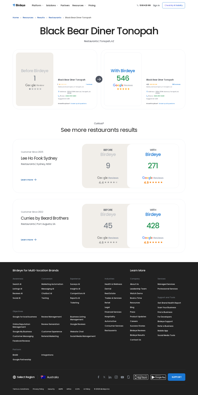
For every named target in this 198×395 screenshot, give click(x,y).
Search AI (17, 284)
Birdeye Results (137, 335)
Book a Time (136, 298)
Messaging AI (47, 288)
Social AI (16, 298)
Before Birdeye (34, 70)
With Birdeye (123, 70)
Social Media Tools (166, 335)
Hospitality (110, 316)
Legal (107, 307)
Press (132, 312)
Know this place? (64, 103)
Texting (45, 298)
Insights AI (75, 288)
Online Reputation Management (21, 325)
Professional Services (168, 288)
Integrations (47, 355)
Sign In (156, 5)
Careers (134, 321)
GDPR (60, 389)
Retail (107, 302)
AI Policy (87, 389)
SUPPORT (176, 377)
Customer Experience (51, 331)
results (41, 17)
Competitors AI (77, 293)
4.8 (147, 84)
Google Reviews (77, 324)
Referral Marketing (50, 336)
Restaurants (111, 330)
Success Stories (137, 326)
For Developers (165, 316)
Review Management (51, 316)
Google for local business (25, 316)
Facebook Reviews (21, 341)
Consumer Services (114, 326)
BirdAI (15, 355)
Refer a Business (165, 326)
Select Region (23, 377)
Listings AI (17, 288)
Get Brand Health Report (169, 303)
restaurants (55, 17)
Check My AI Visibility (174, 5)
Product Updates (138, 316)
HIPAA (69, 389)
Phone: (62, 96)
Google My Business (22, 331)
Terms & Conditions (21, 389)
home (16, 17)
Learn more (31, 179)
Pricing (91, 5)
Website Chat (77, 331)
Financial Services (113, 312)
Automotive (110, 321)
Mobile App (163, 330)
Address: (63, 92)
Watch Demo (136, 293)
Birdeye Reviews (137, 330)
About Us (134, 284)
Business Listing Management (78, 318)
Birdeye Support (165, 321)
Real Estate (110, 293)
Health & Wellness (113, 284)
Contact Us (135, 339)
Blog (132, 307)
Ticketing (74, 302)
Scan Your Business (167, 307)
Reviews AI (18, 293)
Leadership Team (138, 288)
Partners (65, 5)
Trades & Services (113, 298)
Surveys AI (75, 284)
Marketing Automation (52, 284)
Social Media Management (83, 336)
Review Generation (50, 324)
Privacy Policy (38, 389)
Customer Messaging (23, 336)
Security (51, 389)
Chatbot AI (46, 293)
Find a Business (165, 312)
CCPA (77, 389)
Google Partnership (22, 359)
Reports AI (75, 298)
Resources (79, 5)
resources (28, 17)
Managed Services (166, 284)
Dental (108, 288)
